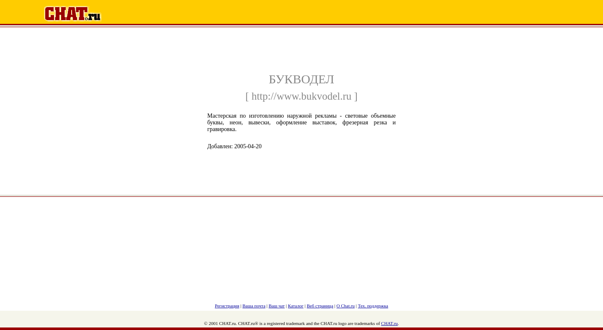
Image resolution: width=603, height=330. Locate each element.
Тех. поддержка (373, 305)
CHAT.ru (389, 323)
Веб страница (320, 305)
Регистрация (227, 305)
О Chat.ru (346, 305)
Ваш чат (277, 305)
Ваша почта (253, 305)
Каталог (296, 305)
